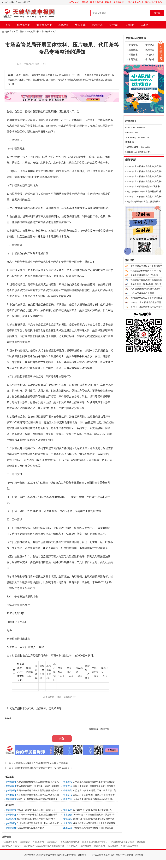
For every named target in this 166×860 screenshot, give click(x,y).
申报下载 (80, 24)
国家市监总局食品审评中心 (95, 842)
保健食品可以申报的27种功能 (144, 275)
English (130, 24)
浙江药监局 (99, 845)
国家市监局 (52, 842)
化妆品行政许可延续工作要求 (30, 827)
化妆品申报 (23, 24)
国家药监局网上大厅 (11, 845)
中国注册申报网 (9, 842)
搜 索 (157, 13)
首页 (7, 24)
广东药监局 (72, 845)
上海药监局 (86, 845)
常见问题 (133, 59)
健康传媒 (141, 842)
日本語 (144, 24)
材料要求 (133, 54)
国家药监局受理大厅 (69, 842)
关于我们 (114, 24)
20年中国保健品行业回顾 (142, 293)
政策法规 (133, 49)
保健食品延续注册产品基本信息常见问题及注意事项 (42, 763)
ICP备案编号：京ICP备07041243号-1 (109, 855)
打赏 (62, 738)
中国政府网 (38, 842)
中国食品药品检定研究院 (122, 842)
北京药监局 (113, 845)
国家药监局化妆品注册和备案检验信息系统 (44, 845)
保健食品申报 (44, 24)
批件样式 (97, 24)
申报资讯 (46, 31)
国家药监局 (25, 842)
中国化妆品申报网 (129, 845)
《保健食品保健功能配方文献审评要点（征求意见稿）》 (42, 768)
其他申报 (63, 24)
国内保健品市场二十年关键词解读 (146, 298)
